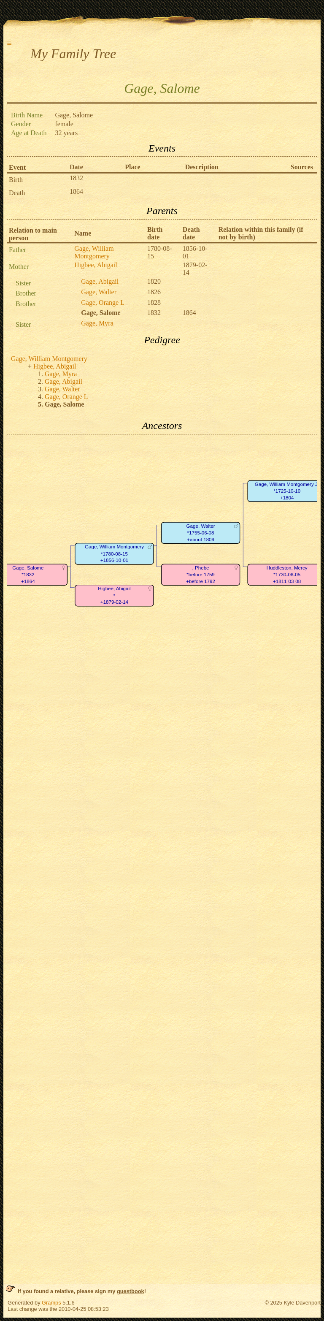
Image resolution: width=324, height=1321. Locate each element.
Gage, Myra (97, 323)
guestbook (130, 1291)
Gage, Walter (98, 292)
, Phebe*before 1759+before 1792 (200, 574)
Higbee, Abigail (95, 265)
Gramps (51, 1302)
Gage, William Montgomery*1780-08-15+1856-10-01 (114, 553)
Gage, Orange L (102, 302)
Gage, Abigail (100, 281)
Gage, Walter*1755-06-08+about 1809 (200, 533)
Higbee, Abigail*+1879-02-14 (114, 595)
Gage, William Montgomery (93, 252)
